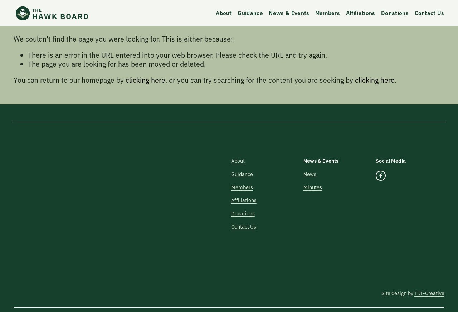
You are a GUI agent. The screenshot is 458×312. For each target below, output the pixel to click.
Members (327, 12)
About (224, 12)
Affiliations (360, 12)
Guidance (250, 12)
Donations (395, 12)
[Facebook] (381, 176)
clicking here (145, 79)
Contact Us (429, 12)
